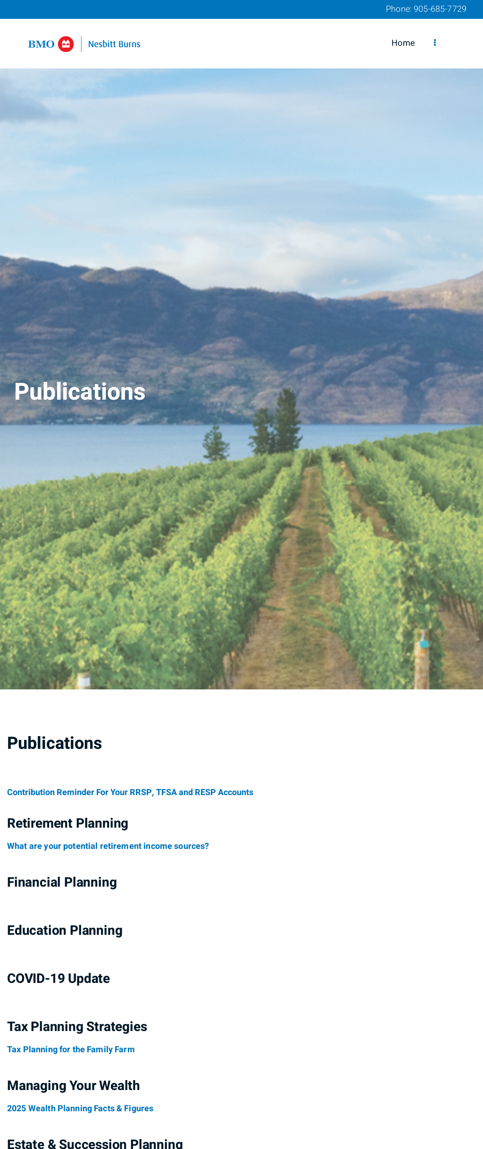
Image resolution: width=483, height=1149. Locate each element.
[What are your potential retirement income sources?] (108, 846)
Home (403, 43)
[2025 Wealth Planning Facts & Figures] (80, 1109)
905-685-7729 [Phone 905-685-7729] (440, 9)
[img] (241, 344)
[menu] (435, 43)
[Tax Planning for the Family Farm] (71, 1050)
